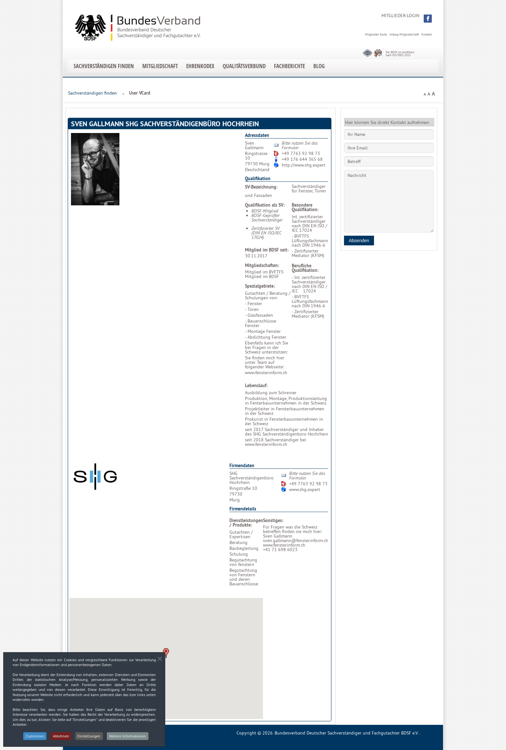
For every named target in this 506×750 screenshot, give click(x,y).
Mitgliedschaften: (262, 265)
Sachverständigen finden (104, 66)
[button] (428, 19)
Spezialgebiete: (260, 286)
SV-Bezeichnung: (261, 187)
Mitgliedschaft (160, 66)
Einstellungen (89, 738)
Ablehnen (61, 738)
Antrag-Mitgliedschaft (404, 34)
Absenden (359, 240)
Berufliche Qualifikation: (305, 268)
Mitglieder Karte (376, 34)
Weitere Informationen (128, 738)
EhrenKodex (200, 66)
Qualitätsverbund (244, 66)
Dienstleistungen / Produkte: (246, 523)
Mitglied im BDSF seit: (266, 250)
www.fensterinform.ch (266, 372)
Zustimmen (34, 738)
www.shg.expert (304, 489)
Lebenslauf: (256, 385)
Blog (319, 66)
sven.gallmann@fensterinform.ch (295, 540)
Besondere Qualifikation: (305, 207)
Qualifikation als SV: (265, 205)
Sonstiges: (273, 520)
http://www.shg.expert (303, 165)
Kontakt (426, 34)
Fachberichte (289, 66)
